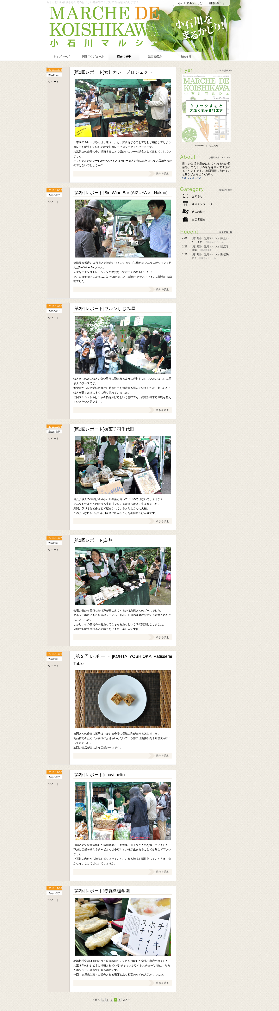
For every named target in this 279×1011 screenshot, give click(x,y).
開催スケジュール (93, 56)
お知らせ (186, 56)
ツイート (53, 81)
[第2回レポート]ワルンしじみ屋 (104, 308)
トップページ (62, 56)
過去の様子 (124, 56)
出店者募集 (204, 250)
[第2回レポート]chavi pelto (99, 774)
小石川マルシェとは (190, 3)
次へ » (126, 999)
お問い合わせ (216, 3)
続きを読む (162, 173)
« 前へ (96, 999)
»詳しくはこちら (192, 177)
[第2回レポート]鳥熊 (93, 540)
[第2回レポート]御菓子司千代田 (103, 429)
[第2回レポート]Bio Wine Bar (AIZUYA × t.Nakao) (120, 192)
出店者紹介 (155, 56)
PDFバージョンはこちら (206, 145)
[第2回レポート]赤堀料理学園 (101, 890)
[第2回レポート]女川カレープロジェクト (113, 72)
